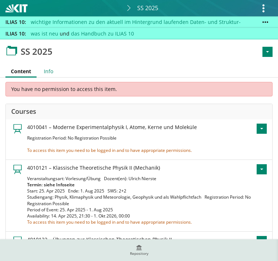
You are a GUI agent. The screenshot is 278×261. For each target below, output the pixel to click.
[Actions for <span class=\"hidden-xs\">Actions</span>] (267, 52)
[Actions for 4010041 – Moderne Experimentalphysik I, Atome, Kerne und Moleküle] (262, 129)
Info (48, 71)
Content (18, 71)
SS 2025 (147, 8)
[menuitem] (139, 250)
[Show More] (265, 22)
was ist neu (44, 33)
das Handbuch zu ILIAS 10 (102, 33)
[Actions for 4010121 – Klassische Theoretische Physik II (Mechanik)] (262, 169)
